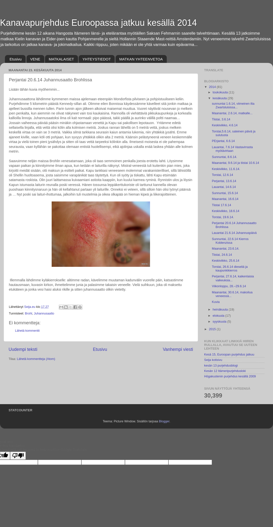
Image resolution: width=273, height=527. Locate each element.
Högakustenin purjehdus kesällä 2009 (230, 376)
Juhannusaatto (44, 313)
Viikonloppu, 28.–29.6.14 (229, 286)
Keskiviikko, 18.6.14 (225, 211)
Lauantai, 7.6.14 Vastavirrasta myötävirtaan (232, 149)
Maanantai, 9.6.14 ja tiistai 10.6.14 (235, 163)
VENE (35, 59)
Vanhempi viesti (178, 349)
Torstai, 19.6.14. (223, 217)
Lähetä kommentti (27, 330)
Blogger (164, 421)
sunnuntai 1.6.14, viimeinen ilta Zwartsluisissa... (233, 105)
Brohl (28, 313)
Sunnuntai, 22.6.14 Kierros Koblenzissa (230, 240)
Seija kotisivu (213, 360)
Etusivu (16, 59)
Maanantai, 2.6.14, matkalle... (232, 113)
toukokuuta (221, 92)
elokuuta (219, 315)
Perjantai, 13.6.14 (224, 181)
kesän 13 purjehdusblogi (221, 365)
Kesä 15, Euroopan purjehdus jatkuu (229, 354)
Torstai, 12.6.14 (222, 175)
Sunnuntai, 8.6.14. (224, 157)
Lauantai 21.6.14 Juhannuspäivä (234, 233)
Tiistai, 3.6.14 (221, 119)
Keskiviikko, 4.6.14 (224, 125)
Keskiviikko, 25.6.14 (225, 260)
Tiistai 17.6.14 (221, 205)
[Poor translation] (18, 456)
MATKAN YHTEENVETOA (141, 59)
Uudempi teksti (23, 349)
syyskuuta (220, 321)
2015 (213, 329)
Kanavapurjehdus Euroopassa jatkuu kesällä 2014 (98, 23)
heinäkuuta (221, 309)
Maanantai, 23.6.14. (225, 248)
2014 (213, 87)
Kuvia (216, 302)
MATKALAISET (61, 59)
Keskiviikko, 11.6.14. (226, 169)
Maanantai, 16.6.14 (225, 199)
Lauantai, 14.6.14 (224, 187)
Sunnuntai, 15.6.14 (225, 193)
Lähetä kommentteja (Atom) (36, 359)
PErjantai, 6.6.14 (223, 141)
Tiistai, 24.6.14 (222, 254)
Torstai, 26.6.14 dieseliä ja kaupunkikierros (230, 268)
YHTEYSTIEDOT (96, 59)
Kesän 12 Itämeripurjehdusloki (225, 371)
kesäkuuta (220, 98)
